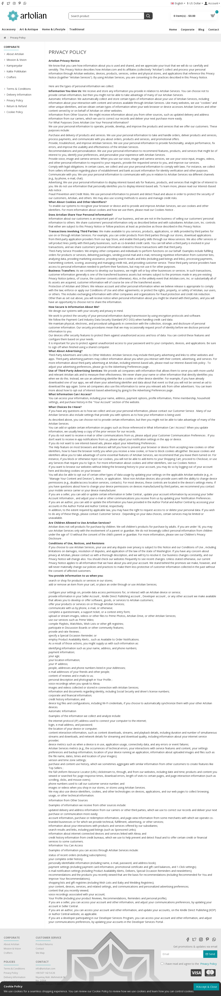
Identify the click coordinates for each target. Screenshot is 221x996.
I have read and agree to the (189, 964)
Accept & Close (207, 987)
